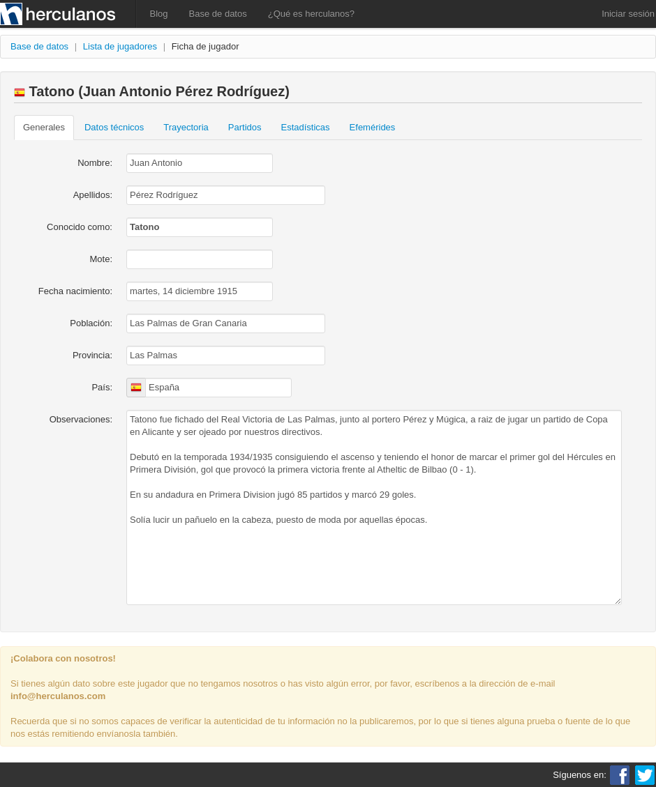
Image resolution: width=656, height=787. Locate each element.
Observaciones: (81, 419)
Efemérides (373, 127)
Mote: (100, 259)
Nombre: (94, 163)
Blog (159, 13)
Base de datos (218, 13)
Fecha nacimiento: (75, 291)
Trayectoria (186, 127)
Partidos (245, 127)
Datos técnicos (114, 127)
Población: (91, 323)
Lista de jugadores (120, 46)
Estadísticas (305, 127)
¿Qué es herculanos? (311, 13)
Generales (44, 127)
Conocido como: (79, 227)
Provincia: (92, 355)
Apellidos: (92, 195)
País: (101, 387)
